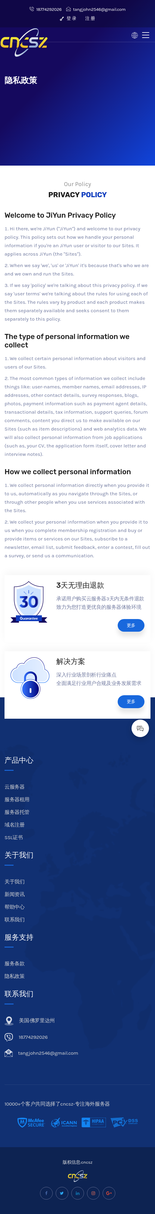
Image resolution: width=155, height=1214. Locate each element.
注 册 (90, 18)
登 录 (68, 18)
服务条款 (14, 963)
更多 (131, 625)
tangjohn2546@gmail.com (96, 9)
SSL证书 (14, 837)
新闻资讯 (14, 894)
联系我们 (14, 920)
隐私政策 (14, 976)
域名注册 (14, 825)
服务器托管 (17, 812)
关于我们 (14, 882)
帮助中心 (14, 907)
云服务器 (14, 787)
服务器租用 (17, 799)
